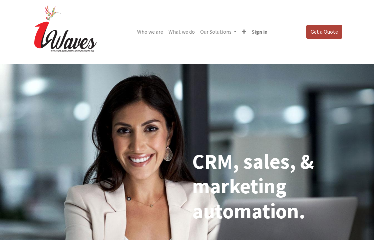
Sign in (260, 31)
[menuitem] (150, 31)
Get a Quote (324, 31)
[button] (244, 31)
